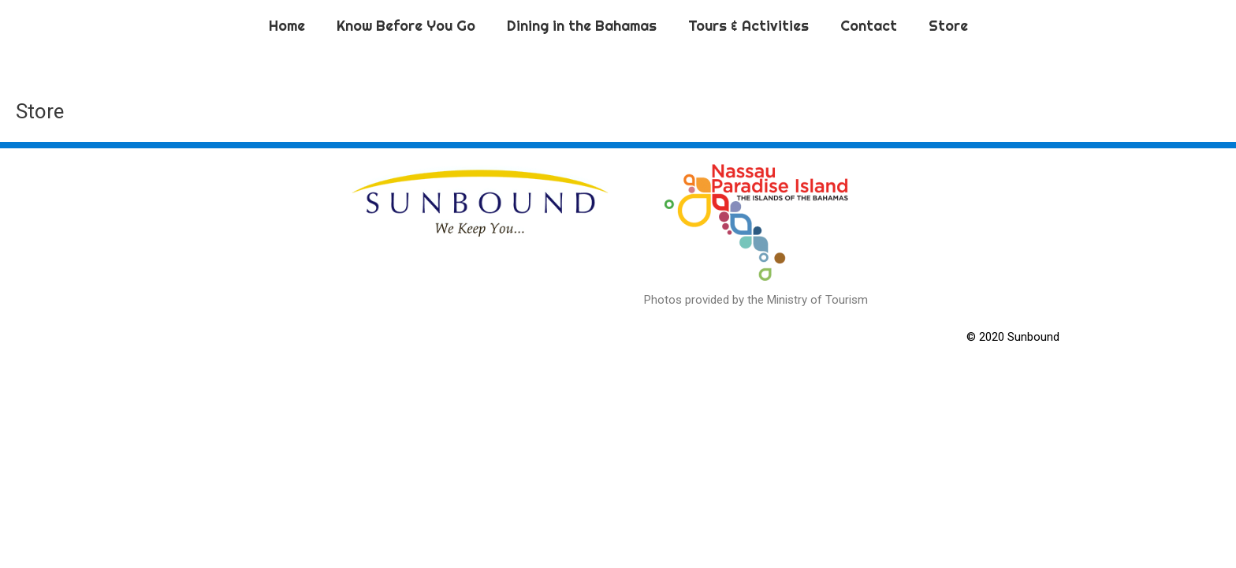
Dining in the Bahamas (582, 26)
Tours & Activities (748, 26)
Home (287, 26)
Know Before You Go (406, 26)
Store (948, 26)
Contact (868, 26)
